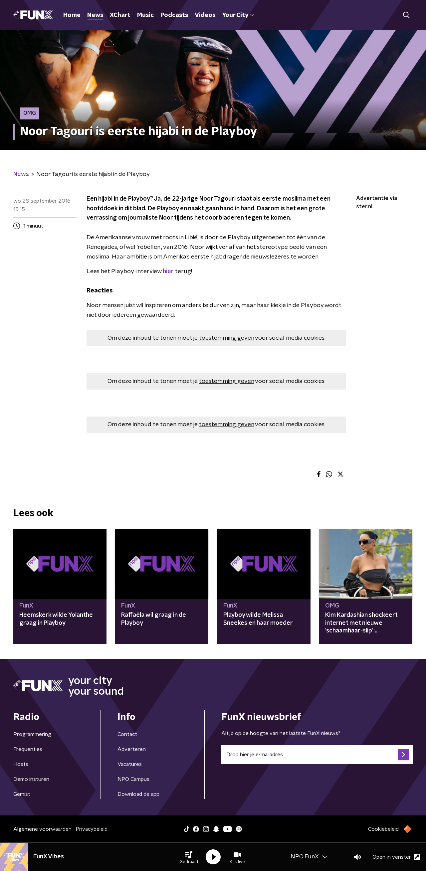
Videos (205, 15)
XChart (120, 15)
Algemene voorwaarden (42, 829)
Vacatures (129, 764)
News (95, 15)
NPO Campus (133, 779)
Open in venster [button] (396, 857)
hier (168, 271)
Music (145, 15)
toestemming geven (226, 338)
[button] (188, 857)
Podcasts (174, 15)
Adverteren (131, 749)
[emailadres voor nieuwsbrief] (317, 754)
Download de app (138, 794)
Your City (238, 15)
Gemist (21, 794)
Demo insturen (31, 779)
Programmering (32, 734)
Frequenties (27, 749)
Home (72, 15)
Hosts (20, 764)
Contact (127, 734)
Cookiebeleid (383, 829)
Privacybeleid (91, 829)
